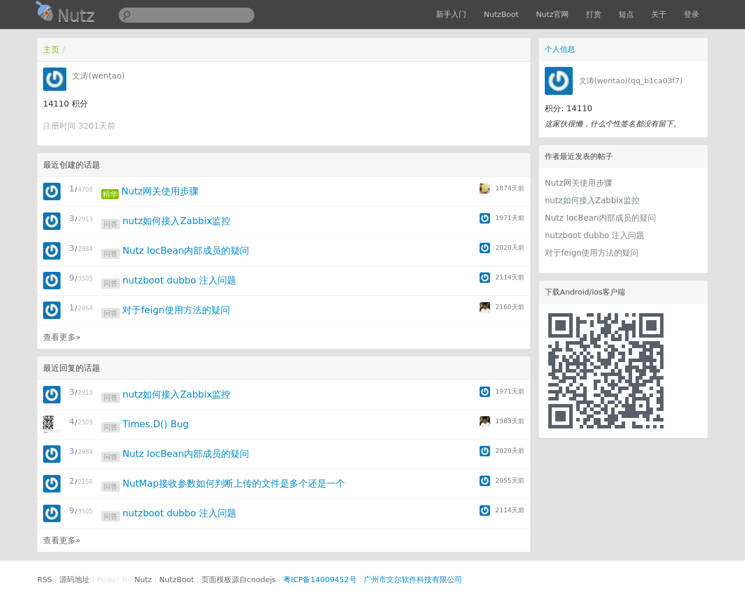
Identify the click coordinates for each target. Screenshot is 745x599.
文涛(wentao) (98, 75)
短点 (626, 14)
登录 (691, 14)
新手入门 (451, 14)
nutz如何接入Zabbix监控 (592, 200)
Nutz (143, 579)
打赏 (593, 14)
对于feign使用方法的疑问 (591, 252)
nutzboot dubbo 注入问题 (594, 235)
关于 (658, 14)
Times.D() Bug (155, 424)
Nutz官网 (552, 14)
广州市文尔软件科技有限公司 (413, 579)
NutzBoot (501, 14)
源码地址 (74, 579)
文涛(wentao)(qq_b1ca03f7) (631, 80)
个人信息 (560, 49)
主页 (51, 49)
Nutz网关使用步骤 (578, 182)
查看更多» (62, 337)
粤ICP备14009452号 (320, 579)
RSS (44, 579)
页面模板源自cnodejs (238, 579)
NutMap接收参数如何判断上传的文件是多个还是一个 (233, 483)
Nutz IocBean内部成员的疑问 (600, 217)
